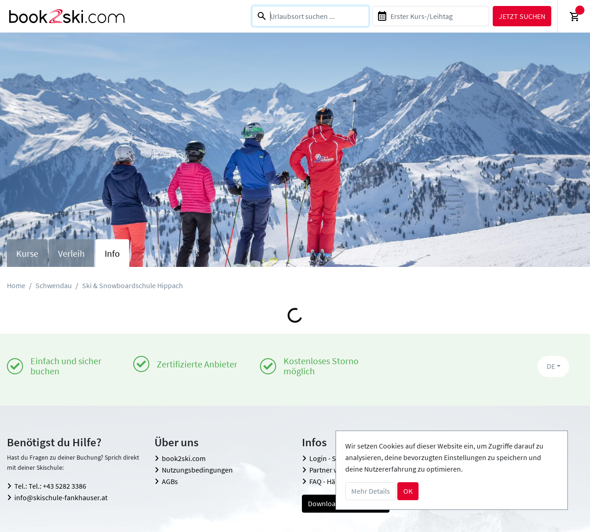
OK (408, 491)
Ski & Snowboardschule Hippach (132, 285)
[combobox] (310, 16)
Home (16, 285)
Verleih (71, 253)
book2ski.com (184, 458)
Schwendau (53, 285)
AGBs (170, 481)
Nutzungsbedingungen (197, 469)
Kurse (27, 253)
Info (112, 253)
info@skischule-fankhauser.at (60, 497)
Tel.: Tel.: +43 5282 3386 (50, 486)
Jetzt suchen (522, 16)
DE (551, 366)
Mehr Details (370, 491)
